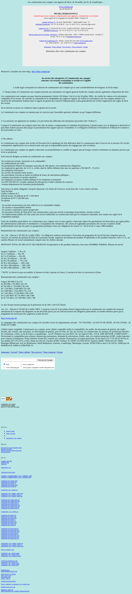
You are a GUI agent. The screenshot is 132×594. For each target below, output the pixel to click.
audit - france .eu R (6, 575)
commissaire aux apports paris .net (10, 537)
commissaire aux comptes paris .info (10, 501)
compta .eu (4, 464)
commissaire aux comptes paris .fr (10, 502)
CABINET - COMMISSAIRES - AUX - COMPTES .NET (16, 477)
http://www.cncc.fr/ (9, 318)
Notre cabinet (56, 47)
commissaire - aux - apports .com (9, 562)
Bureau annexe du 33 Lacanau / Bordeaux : (43, 35)
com (15, 522)
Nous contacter (77, 47)
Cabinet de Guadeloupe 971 (48, 41)
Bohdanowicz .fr (5, 570)
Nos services (66, 47)
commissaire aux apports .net (8, 516)
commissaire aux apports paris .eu (10, 532)
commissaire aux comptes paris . (9, 506)
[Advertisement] (48, 375)
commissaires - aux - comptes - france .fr (11, 544)
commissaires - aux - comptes (14, 438)
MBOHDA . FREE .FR (7, 590)
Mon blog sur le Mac (6, 449)
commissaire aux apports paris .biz (10, 530)
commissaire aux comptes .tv (8, 483)
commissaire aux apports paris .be (10, 528)
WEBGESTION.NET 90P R (8, 581)
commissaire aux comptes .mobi (9, 480)
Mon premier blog (5, 452)
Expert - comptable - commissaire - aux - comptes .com (15, 584)
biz (18, 506)
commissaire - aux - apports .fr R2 (10, 565)
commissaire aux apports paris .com (10, 531)
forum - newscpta (10, 433)
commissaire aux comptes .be (8, 486)
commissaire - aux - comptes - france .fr (11, 495)
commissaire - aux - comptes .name (10, 553)
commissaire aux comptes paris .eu (10, 504)
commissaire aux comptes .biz (9, 482)
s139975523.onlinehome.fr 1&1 (9, 561)
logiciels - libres (10, 431)
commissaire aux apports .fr (8, 519)
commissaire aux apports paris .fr (9, 534)
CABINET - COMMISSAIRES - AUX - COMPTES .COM (16, 476)
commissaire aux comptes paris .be (10, 508)
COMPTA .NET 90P (6, 461)
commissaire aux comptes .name (9, 485)
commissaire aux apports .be (8, 525)
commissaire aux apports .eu (8, 521)
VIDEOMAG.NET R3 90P (8, 472)
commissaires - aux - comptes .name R (11, 556)
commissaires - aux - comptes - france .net (12, 543)
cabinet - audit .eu (5, 578)
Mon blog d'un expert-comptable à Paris (11, 447)
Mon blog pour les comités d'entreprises (11, 450)
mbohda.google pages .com (8, 587)
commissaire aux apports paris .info (10, 535)
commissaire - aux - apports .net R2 (10, 563)
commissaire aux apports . (7, 522)
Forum (85, 47)
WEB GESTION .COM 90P (8, 574)
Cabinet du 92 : (44, 28)
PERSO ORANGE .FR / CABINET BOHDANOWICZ (15, 591)
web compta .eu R (5, 577)
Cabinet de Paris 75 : (49, 22)
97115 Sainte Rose (86, 41)
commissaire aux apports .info (9, 518)
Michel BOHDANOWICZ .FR (9, 571)
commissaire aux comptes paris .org (10, 499)
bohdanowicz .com (6, 467)
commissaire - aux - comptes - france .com (12, 493)
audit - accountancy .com (7, 549)
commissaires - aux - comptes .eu (9, 511)
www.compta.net (66, 7)
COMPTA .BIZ (5, 462)
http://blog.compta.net (41, 71)
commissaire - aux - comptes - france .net (11, 496)
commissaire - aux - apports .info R (10, 554)
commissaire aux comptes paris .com (10, 505)
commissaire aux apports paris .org (10, 538)
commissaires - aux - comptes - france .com (12, 546)
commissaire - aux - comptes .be (9, 490)
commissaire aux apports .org (8, 515)
